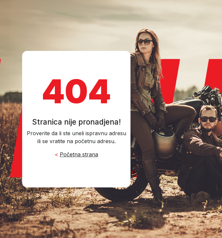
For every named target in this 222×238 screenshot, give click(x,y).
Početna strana (79, 154)
